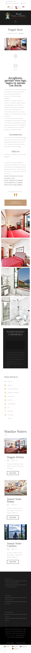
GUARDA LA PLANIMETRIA (15, 202)
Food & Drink (9, 612)
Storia (7, 616)
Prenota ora (8, 579)
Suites (7, 620)
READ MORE (13, 473)
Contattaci (8, 595)
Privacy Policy (10, 643)
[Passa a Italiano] (7, 646)
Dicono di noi (9, 599)
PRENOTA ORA (12, 1)
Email (24, 3)
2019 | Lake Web (20, 643)
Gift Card (7, 603)
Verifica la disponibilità (12, 583)
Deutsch (18, 8)
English (18, 6)
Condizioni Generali (11, 586)
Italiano (10, 6)
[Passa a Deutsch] (15, 649)
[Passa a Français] (23, 646)
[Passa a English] (15, 646)
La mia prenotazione (13, 3)
